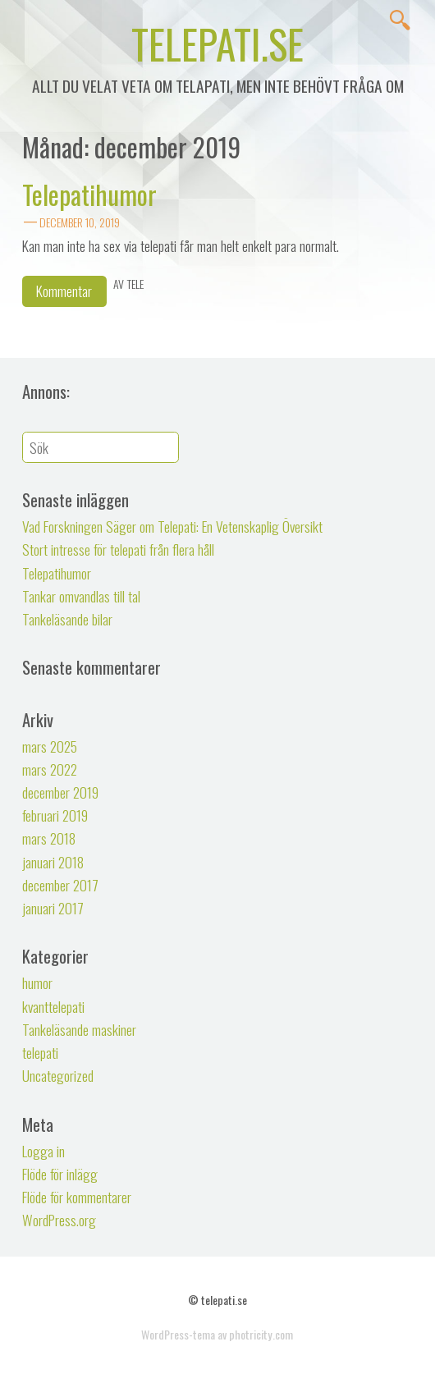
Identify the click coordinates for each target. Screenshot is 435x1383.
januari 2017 (53, 907)
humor (37, 982)
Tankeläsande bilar (67, 619)
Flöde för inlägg (60, 1173)
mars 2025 (49, 746)
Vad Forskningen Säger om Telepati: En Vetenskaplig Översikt (172, 526)
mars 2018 (49, 838)
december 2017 (60, 884)
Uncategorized (58, 1075)
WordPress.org (59, 1219)
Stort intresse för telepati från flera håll (118, 549)
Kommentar (64, 290)
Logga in (43, 1150)
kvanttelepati (53, 1006)
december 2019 (60, 792)
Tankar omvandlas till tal (81, 596)
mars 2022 (49, 769)
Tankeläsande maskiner (79, 1029)
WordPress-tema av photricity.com (217, 1334)
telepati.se (217, 43)
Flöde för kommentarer (76, 1196)
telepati (40, 1052)
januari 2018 (53, 861)
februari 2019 (55, 815)
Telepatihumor (89, 194)
